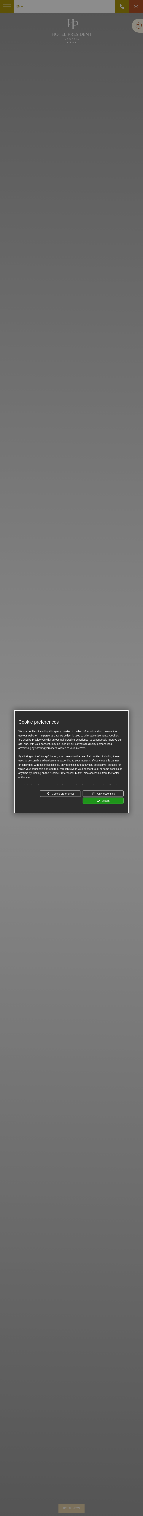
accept (103, 801)
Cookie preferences (60, 793)
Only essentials (103, 793)
